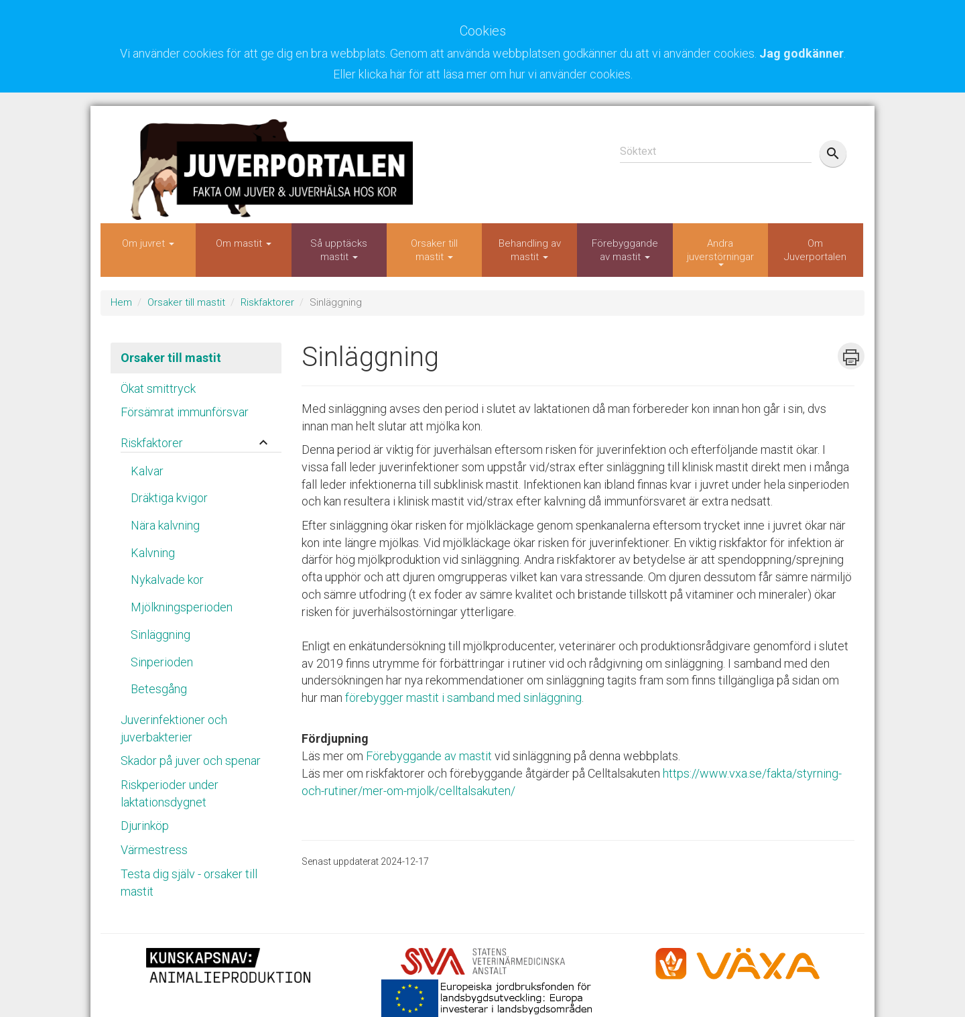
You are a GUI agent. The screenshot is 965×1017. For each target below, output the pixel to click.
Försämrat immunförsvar (185, 412)
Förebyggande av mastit (625, 250)
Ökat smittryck (158, 388)
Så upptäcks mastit (338, 250)
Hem (121, 302)
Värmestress (154, 850)
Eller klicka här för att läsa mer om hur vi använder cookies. (483, 74)
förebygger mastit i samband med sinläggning (463, 698)
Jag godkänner (801, 53)
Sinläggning (160, 634)
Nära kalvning (165, 525)
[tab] (196, 440)
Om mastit (243, 243)
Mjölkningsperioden (182, 607)
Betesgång (159, 689)
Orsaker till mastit (434, 250)
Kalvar (147, 471)
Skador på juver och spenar (191, 761)
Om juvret (148, 243)
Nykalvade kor (167, 580)
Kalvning (153, 553)
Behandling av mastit (530, 250)
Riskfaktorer (267, 302)
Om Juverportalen (815, 250)
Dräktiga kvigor (169, 498)
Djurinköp (145, 826)
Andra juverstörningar (720, 251)
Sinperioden (162, 662)
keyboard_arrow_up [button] (263, 442)
